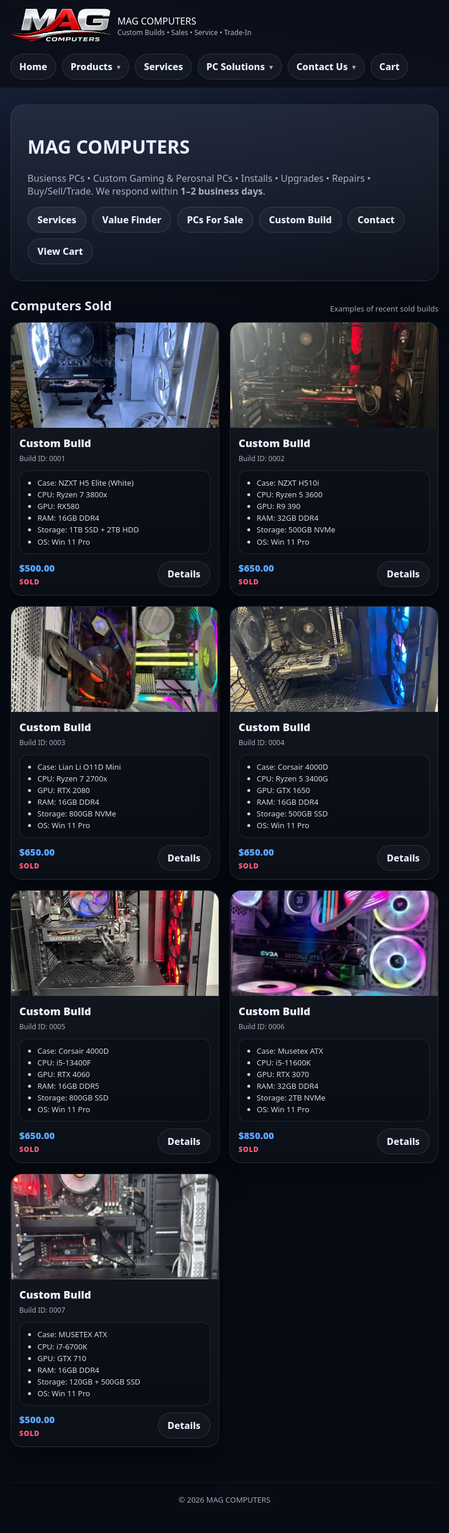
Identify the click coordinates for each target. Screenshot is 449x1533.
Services (163, 66)
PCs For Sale (215, 219)
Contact (376, 219)
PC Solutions (235, 66)
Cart (389, 66)
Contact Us (322, 66)
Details (184, 573)
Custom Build (300, 219)
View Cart (60, 251)
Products (92, 66)
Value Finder (131, 219)
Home (33, 66)
